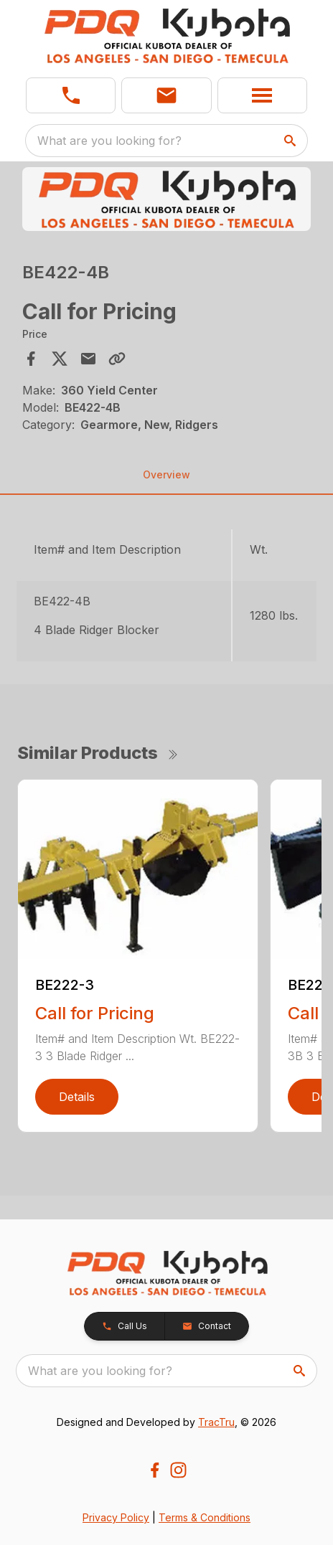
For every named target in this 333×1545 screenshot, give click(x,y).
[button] (166, 95)
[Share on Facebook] (30, 358)
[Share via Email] (88, 358)
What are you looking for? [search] (109, 140)
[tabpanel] (166, 201)
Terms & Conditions (204, 1517)
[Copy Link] (117, 358)
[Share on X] (59, 358)
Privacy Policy (116, 1517)
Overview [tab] (166, 474)
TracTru (216, 1422)
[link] (71, 95)
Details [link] (77, 1097)
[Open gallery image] (166, 199)
